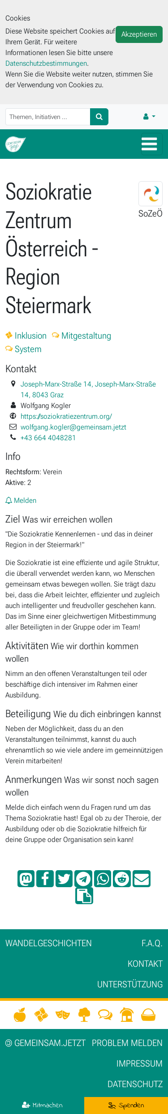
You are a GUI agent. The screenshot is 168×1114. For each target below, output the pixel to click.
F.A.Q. (152, 943)
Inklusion (26, 335)
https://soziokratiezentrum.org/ (66, 416)
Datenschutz (135, 1084)
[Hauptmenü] (152, 144)
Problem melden (127, 1042)
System (23, 349)
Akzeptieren (139, 34)
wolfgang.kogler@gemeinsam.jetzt (73, 427)
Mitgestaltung (81, 335)
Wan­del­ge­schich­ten (48, 943)
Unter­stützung (130, 984)
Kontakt (145, 963)
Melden (20, 500)
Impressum (139, 1063)
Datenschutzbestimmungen (46, 63)
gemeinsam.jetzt (45, 1043)
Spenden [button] (126, 1105)
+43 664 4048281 (48, 438)
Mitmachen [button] (42, 1105)
